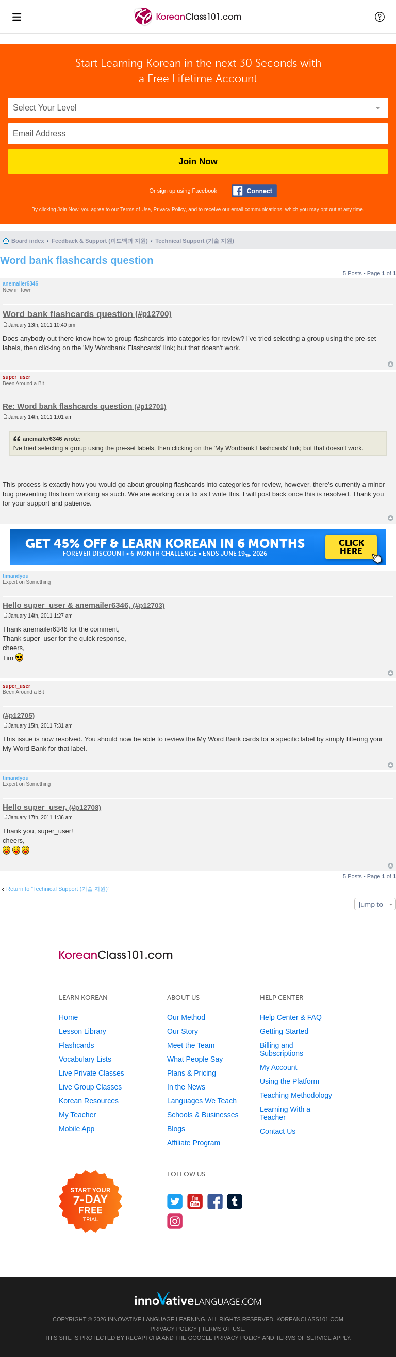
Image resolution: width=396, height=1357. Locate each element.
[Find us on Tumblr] (235, 1201)
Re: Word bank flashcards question (67, 406)
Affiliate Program (193, 1143)
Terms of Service (304, 1338)
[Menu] (16, 16)
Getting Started (284, 1031)
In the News (186, 1087)
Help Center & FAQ (291, 1017)
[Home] (188, 25)
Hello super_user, (35, 806)
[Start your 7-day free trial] (90, 1202)
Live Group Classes (90, 1087)
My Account (278, 1067)
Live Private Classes (91, 1073)
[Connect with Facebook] (254, 190)
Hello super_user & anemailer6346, (66, 605)
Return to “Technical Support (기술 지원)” (58, 889)
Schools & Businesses (203, 1115)
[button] (379, 16)
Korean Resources (89, 1101)
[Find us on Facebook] (215, 1201)
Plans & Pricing (191, 1073)
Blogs (176, 1129)
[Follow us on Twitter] (175, 1201)
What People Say (195, 1059)
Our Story (182, 1031)
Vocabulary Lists (85, 1059)
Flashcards (76, 1045)
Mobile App (76, 1129)
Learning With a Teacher (285, 1113)
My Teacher (77, 1115)
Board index (27, 241)
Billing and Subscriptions (281, 1049)
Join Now (198, 161)
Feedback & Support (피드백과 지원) (99, 241)
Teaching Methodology (296, 1095)
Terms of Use (135, 209)
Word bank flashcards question (76, 260)
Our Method (186, 1017)
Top (390, 364)
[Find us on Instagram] (175, 1221)
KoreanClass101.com (309, 1319)
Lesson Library (82, 1031)
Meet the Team (190, 1045)
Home (68, 1017)
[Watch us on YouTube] (195, 1201)
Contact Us (277, 1131)
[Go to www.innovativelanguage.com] (198, 1298)
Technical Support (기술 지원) (194, 241)
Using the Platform (289, 1081)
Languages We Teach (202, 1101)
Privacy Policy (170, 209)
